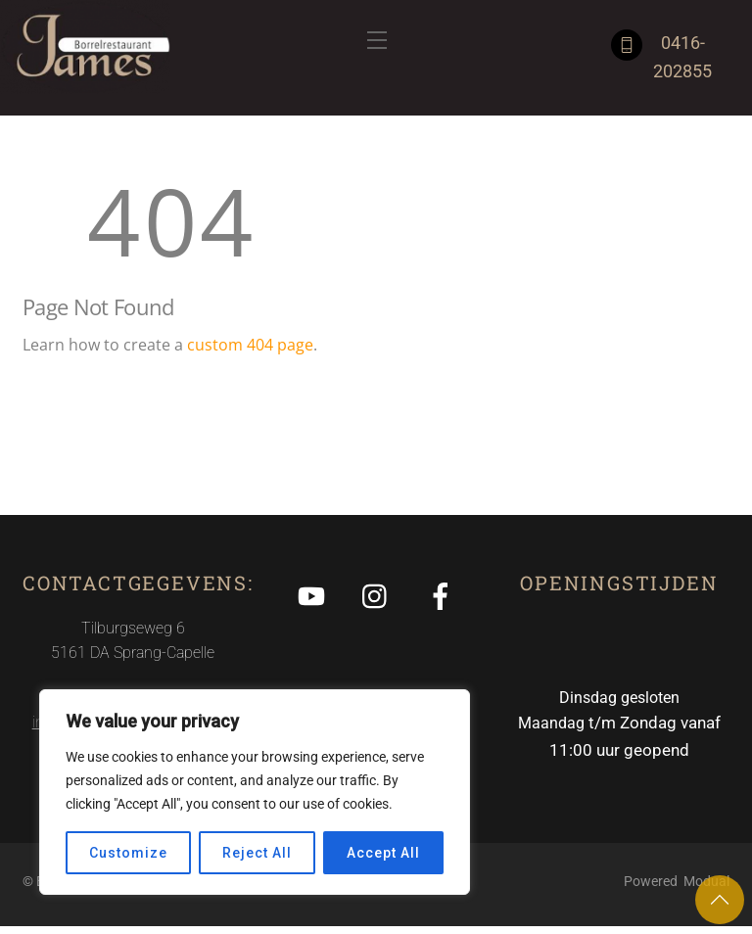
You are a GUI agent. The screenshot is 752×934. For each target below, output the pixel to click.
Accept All (383, 853)
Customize (127, 853)
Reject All (256, 853)
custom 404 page (250, 347)
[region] (254, 792)
